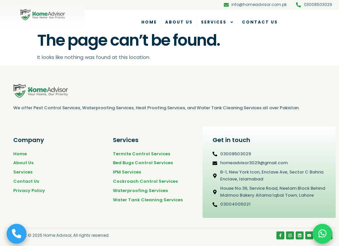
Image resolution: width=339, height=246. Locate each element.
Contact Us (260, 22)
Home (149, 22)
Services (217, 22)
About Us (179, 22)
